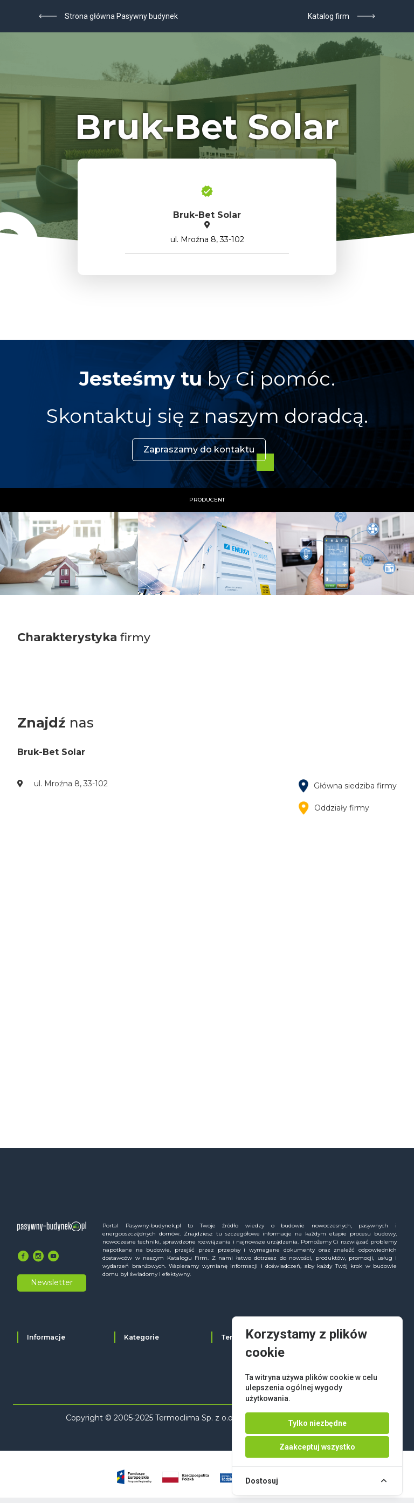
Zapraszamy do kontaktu (198, 449)
